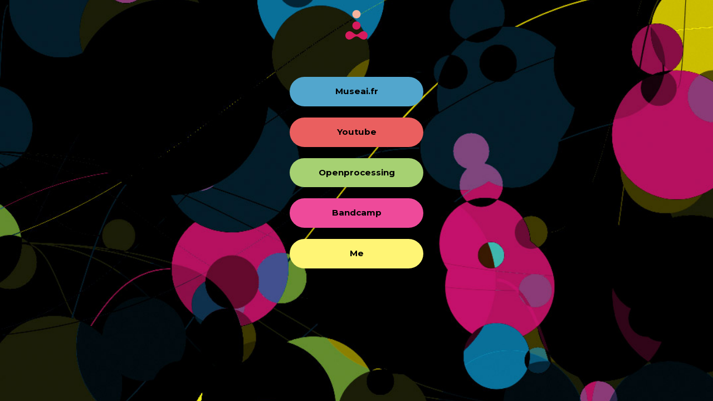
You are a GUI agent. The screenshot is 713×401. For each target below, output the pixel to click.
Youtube (357, 131)
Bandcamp (357, 212)
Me (357, 253)
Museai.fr (356, 91)
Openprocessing (357, 172)
